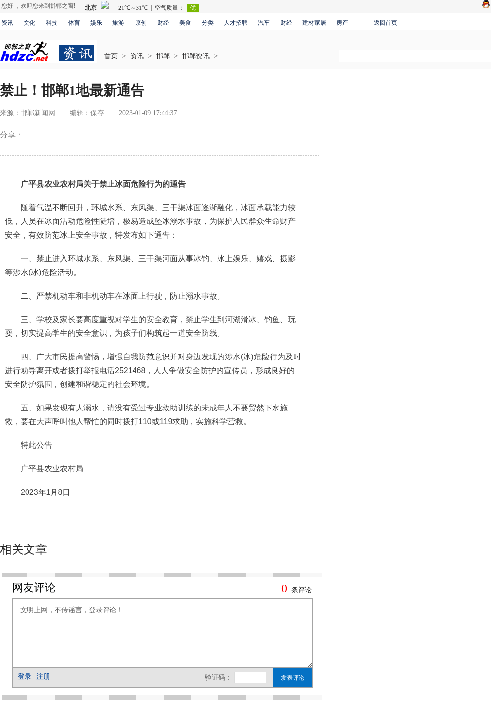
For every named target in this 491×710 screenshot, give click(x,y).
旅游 (118, 22)
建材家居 (314, 22)
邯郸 (163, 56)
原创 (141, 22)
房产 (342, 22)
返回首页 (385, 22)
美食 (185, 22)
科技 (51, 22)
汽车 (264, 22)
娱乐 (96, 22)
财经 (163, 22)
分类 (208, 22)
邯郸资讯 (196, 56)
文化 (29, 22)
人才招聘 (235, 22)
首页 (111, 56)
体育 (74, 22)
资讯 (7, 22)
